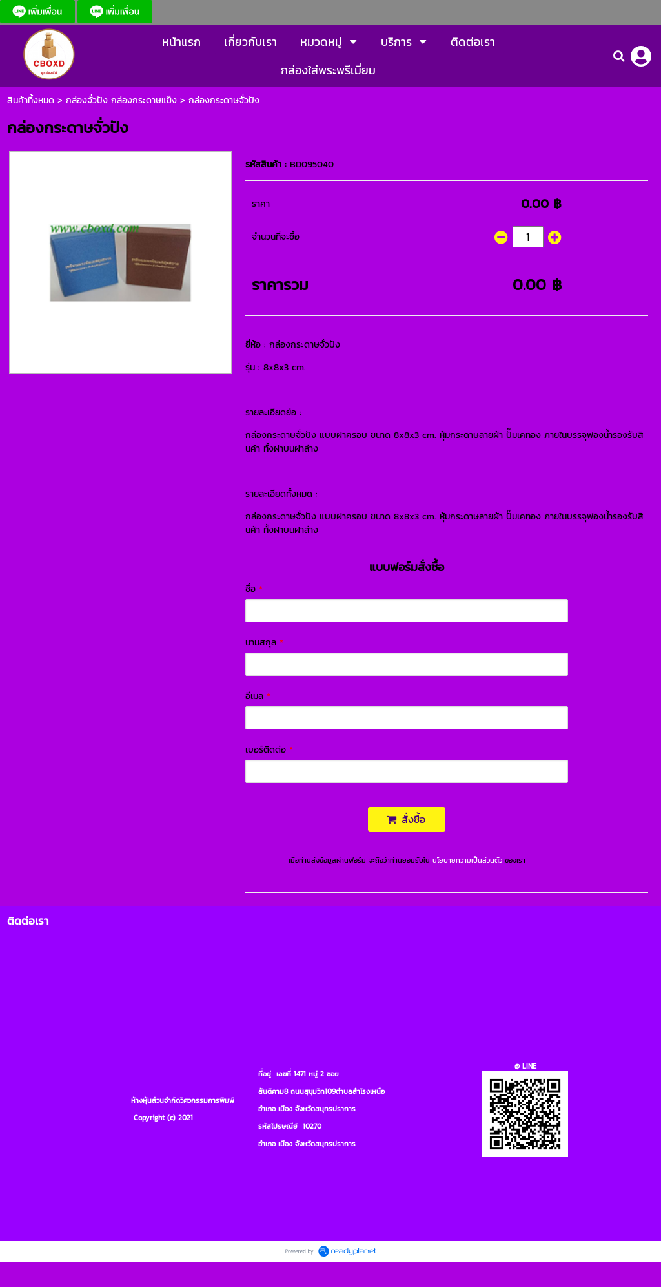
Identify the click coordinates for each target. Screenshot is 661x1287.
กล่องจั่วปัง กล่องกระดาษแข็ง (121, 100)
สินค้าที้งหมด (30, 100)
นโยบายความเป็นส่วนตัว (467, 860)
